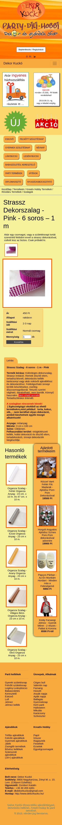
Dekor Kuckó (12, 63)
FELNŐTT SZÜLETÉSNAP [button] (32, 139)
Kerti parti (39, 704)
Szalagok (28, 192)
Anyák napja (40, 693)
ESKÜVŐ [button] (9, 139)
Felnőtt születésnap (15, 685)
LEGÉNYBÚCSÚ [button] (31, 156)
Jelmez (9, 702)
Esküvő (9, 696)
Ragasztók (39, 740)
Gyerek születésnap (16, 682)
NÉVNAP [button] (40, 148)
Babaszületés (12, 690)
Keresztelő (11, 693)
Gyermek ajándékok (16, 740)
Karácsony (39, 713)
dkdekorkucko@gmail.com (24, 790)
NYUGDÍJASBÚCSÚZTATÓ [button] (39, 182)
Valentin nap (40, 685)
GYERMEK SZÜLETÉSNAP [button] (17, 148)
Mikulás (38, 710)
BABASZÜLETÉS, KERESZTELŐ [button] (20, 165)
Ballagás (38, 699)
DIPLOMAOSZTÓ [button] (13, 182)
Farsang (38, 688)
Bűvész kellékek (14, 749)
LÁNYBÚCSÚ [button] (11, 156)
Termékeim (18, 189)
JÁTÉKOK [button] (33, 173)
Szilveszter (40, 716)
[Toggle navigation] (54, 63)
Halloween (39, 707)
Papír (37, 735)
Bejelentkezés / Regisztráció (31, 49)
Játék (8, 743)
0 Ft (31, 56)
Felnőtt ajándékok (14, 738)
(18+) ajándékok (14, 757)
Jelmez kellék (12, 704)
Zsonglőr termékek (15, 746)
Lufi (7, 699)
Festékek (39, 743)
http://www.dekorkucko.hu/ (24, 793)
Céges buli (39, 682)
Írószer (37, 738)
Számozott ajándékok (11, 753)
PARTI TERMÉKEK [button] (13, 173)
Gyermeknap (41, 702)
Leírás (10, 360)
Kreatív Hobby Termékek (39, 189)
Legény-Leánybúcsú (16, 688)
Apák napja (40, 696)
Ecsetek (38, 746)
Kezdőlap (6, 189)
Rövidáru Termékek (11, 192)
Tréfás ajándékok (14, 735)
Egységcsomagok (43, 749)
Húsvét (37, 690)
